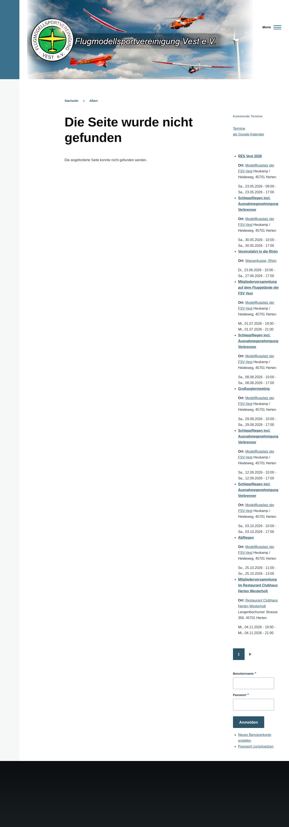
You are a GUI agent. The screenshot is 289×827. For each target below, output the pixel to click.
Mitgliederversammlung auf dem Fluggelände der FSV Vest (258, 287)
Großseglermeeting (254, 389)
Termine (239, 128)
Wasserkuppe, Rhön (260, 261)
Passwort (239, 695)
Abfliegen (246, 537)
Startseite (71, 100)
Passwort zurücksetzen (256, 746)
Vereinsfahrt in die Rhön (258, 251)
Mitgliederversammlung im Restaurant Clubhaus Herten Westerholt (258, 585)
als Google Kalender (248, 134)
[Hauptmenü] (271, 27)
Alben (93, 100)
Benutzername (243, 673)
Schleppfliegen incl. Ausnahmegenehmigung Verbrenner (258, 203)
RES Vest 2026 (250, 156)
